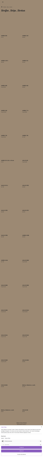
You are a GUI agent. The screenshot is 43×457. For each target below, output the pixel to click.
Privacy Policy (7, 438)
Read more (3, 436)
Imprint (2, 438)
